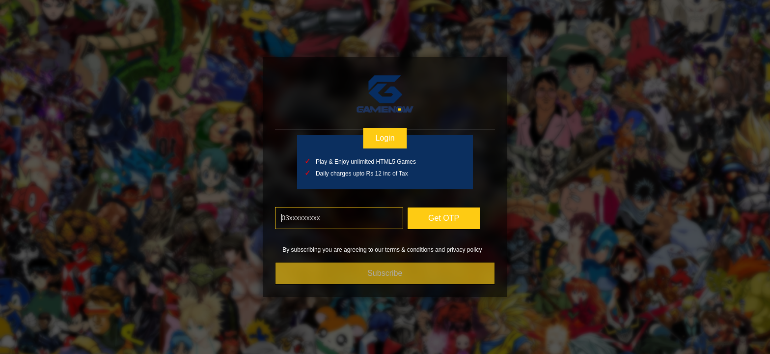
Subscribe (384, 273)
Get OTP (443, 218)
